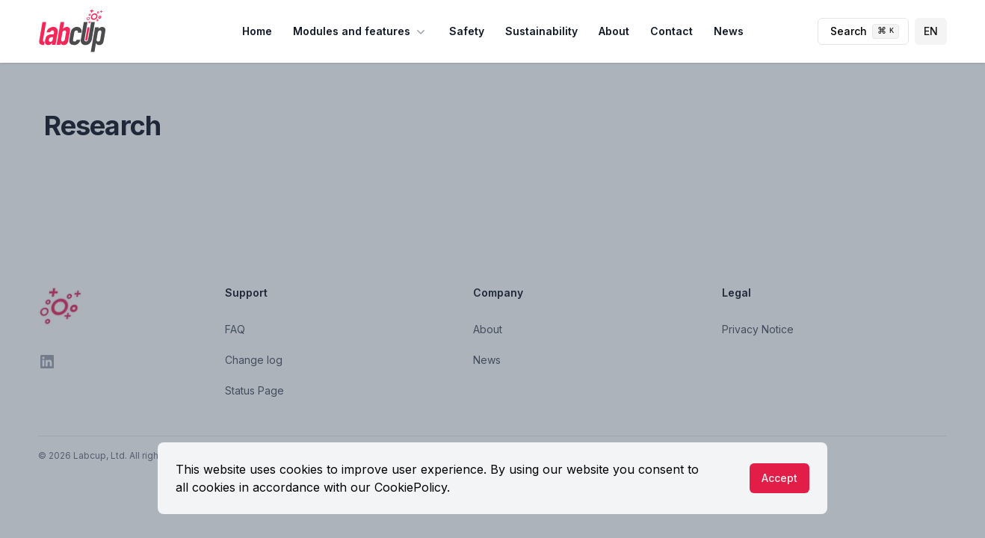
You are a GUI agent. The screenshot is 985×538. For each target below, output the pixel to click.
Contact (671, 31)
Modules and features (360, 31)
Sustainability (541, 31)
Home (257, 31)
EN (931, 31)
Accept (779, 477)
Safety (466, 31)
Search (864, 31)
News (729, 31)
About (614, 31)
